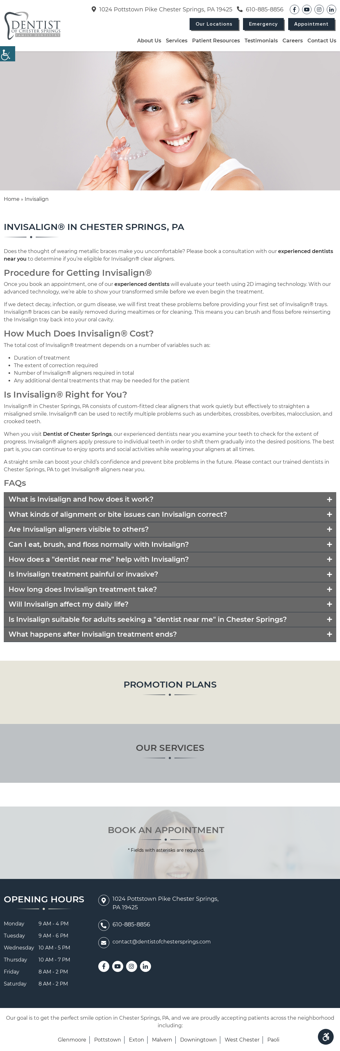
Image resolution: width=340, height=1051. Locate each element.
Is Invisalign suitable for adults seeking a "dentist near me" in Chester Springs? (148, 619)
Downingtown (198, 1040)
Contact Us (321, 41)
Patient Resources (216, 41)
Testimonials (261, 41)
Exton (136, 1040)
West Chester (242, 1040)
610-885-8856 (260, 9)
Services (176, 41)
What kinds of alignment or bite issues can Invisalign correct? (118, 514)
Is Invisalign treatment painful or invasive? (83, 574)
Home (12, 199)
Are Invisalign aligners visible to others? (79, 529)
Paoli (273, 1040)
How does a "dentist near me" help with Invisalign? (99, 559)
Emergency (263, 24)
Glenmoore (72, 1040)
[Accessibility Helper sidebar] (7, 53)
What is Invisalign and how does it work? (81, 499)
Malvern (162, 1040)
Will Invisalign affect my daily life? (69, 604)
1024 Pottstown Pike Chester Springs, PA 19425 (162, 9)
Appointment (311, 24)
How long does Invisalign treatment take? (83, 589)
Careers (292, 41)
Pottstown (107, 1040)
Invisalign (37, 199)
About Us (149, 41)
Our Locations (214, 24)
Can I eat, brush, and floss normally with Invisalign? (99, 544)
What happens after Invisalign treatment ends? (93, 634)
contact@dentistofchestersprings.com (154, 942)
